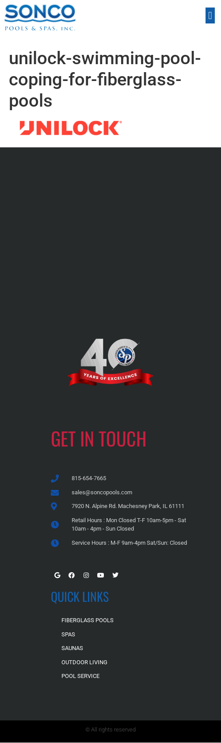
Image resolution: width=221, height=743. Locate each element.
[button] (210, 15)
